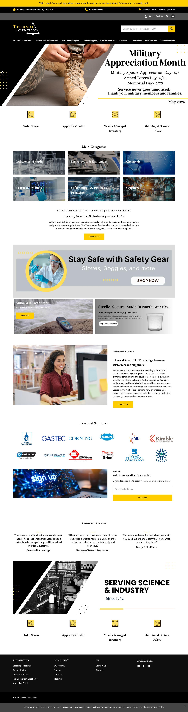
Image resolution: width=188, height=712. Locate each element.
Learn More (94, 236)
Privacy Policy (19, 670)
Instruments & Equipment (48, 41)
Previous (2, 73)
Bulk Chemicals (151, 41)
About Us (100, 670)
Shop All (16, 41)
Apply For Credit (20, 683)
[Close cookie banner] (185, 706)
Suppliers (124, 41)
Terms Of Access (21, 674)
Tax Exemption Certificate (25, 679)
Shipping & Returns (22, 665)
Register (159, 16)
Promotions (137, 41)
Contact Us (123, 404)
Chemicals (28, 41)
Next (185, 73)
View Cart (59, 674)
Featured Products (167, 41)
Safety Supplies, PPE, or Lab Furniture (100, 41)
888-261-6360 (94, 9)
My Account (59, 665)
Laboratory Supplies (72, 41)
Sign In (57, 670)
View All (25, 315)
